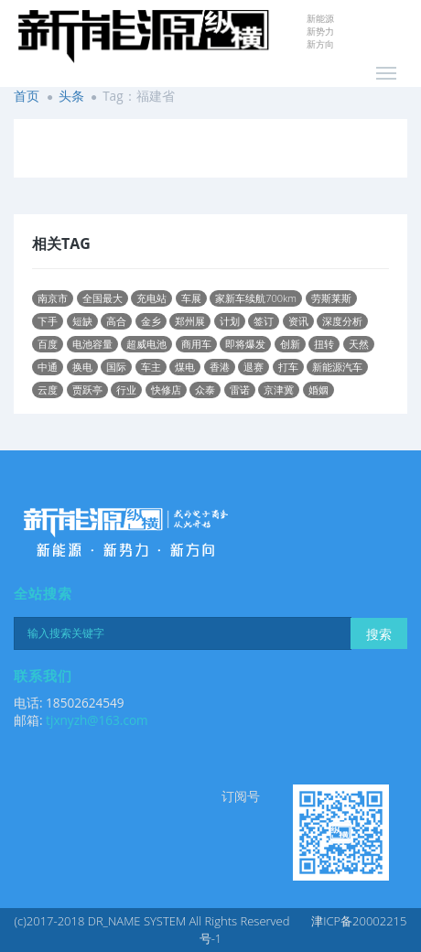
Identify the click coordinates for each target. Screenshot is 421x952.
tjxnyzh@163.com (97, 720)
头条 (71, 95)
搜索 (379, 634)
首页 (26, 95)
